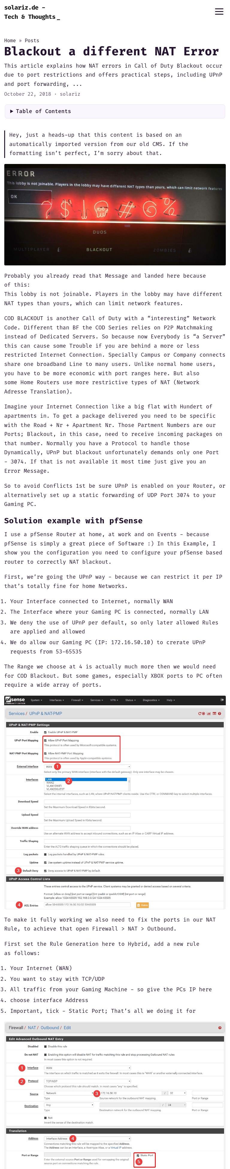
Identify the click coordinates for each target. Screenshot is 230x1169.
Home (10, 40)
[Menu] (219, 11)
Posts (32, 40)
